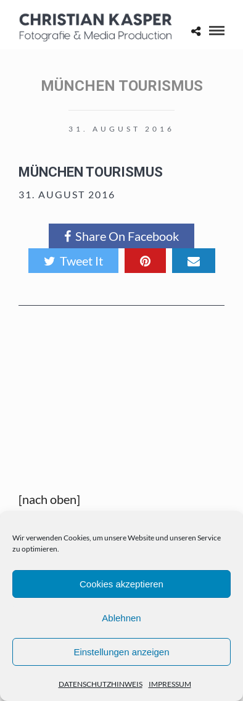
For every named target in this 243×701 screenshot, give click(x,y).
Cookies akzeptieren (121, 584)
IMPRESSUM (170, 684)
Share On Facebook (121, 236)
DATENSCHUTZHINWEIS (100, 684)
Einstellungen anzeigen (121, 652)
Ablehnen (121, 618)
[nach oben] (49, 499)
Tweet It (73, 260)
